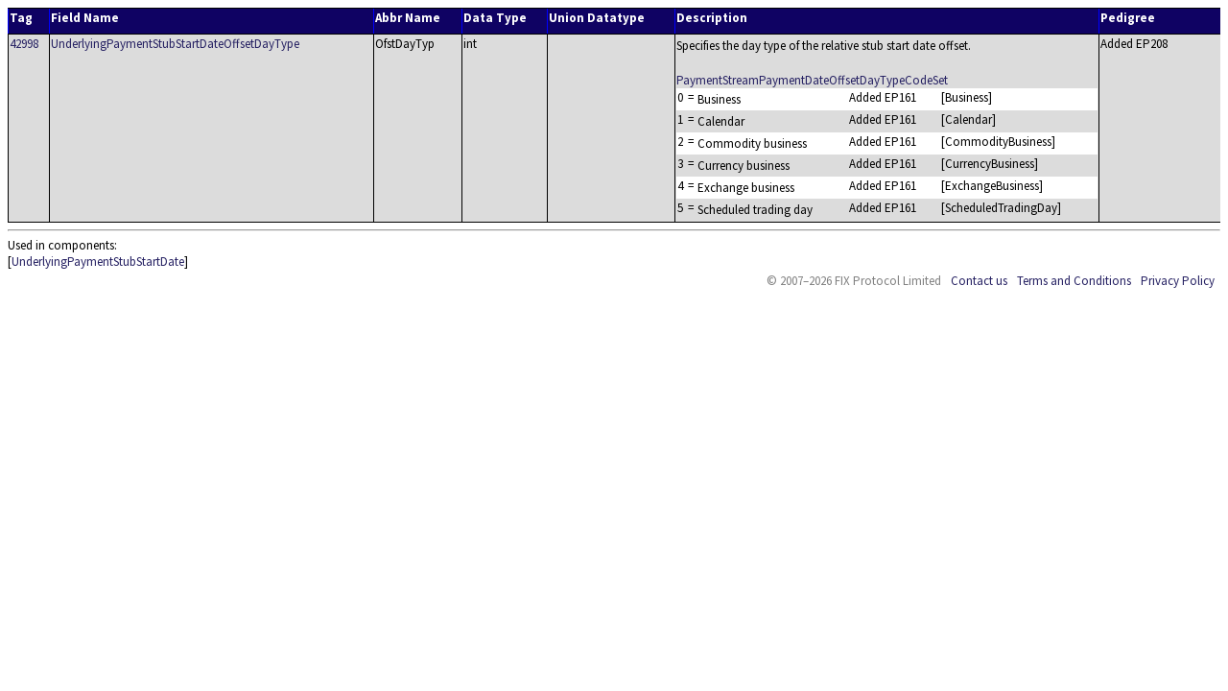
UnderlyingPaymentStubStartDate (98, 261)
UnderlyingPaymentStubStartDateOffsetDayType (175, 44)
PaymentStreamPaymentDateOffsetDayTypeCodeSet (812, 80)
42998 (24, 44)
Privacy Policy (1178, 281)
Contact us (979, 281)
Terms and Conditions (1074, 281)
